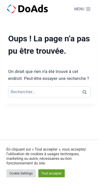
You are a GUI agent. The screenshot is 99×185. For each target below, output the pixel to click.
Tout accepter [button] (51, 173)
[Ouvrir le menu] (82, 9)
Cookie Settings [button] (21, 173)
